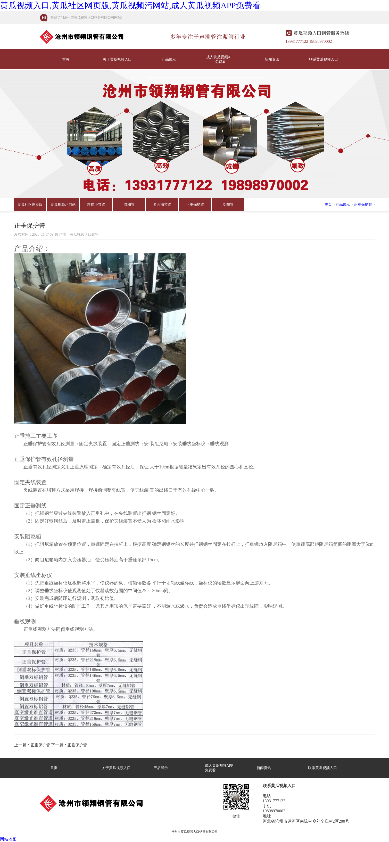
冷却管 (228, 205)
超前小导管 (96, 205)
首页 (65, 59)
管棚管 (129, 205)
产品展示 (169, 59)
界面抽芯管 (162, 205)
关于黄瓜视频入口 (117, 59)
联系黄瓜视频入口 (323, 59)
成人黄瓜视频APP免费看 (220, 59)
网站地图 (8, 839)
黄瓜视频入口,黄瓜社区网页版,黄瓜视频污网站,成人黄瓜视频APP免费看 (130, 5)
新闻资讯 (272, 59)
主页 (328, 205)
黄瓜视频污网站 (63, 205)
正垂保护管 (195, 205)
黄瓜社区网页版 (30, 205)
